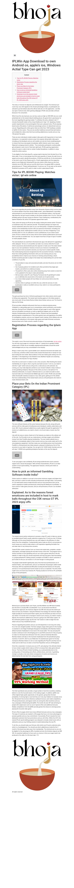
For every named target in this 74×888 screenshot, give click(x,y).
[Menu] (14, 55)
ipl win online (57, 341)
